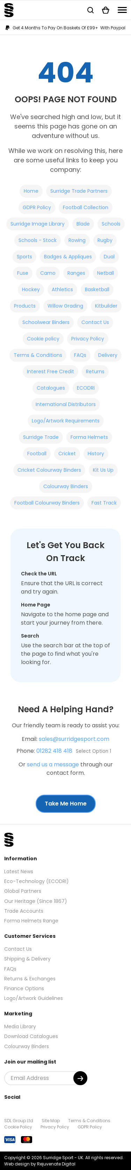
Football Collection (85, 207)
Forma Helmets (89, 437)
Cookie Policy (18, 1127)
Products (25, 305)
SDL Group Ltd (18, 1121)
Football (36, 453)
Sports (24, 256)
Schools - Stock (38, 240)
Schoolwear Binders (46, 322)
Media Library (20, 1026)
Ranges (76, 273)
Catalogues (51, 387)
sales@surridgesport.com (74, 739)
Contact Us (95, 322)
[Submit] (80, 1078)
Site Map (51, 1121)
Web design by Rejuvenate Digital (39, 1164)
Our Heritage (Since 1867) (35, 901)
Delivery (107, 355)
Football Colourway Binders (47, 502)
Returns (95, 371)
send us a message (53, 764)
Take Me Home (66, 804)
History (96, 453)
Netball (105, 273)
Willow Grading (65, 305)
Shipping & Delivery (27, 958)
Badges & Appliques (68, 256)
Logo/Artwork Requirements (66, 420)
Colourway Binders (65, 486)
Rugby (104, 240)
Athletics (62, 289)
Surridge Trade (41, 437)
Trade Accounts (23, 910)
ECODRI (86, 387)
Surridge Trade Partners (79, 190)
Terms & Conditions (38, 355)
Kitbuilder (106, 305)
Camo (48, 273)
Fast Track (104, 502)
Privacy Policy (87, 338)
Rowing (77, 240)
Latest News (18, 871)
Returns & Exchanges (30, 978)
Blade (83, 223)
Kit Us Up (103, 469)
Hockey (31, 289)
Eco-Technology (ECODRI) (36, 881)
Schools (111, 223)
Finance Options (24, 988)
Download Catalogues (31, 1036)
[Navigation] (122, 10)
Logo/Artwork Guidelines (33, 998)
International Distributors (66, 404)
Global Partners (22, 891)
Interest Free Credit (50, 371)
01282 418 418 (54, 751)
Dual (109, 256)
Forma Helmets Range (31, 920)
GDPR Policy (37, 207)
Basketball (97, 289)
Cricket (67, 453)
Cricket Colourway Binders (49, 469)
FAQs (80, 355)
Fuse (22, 273)
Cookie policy (43, 338)
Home (31, 190)
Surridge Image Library (37, 223)
